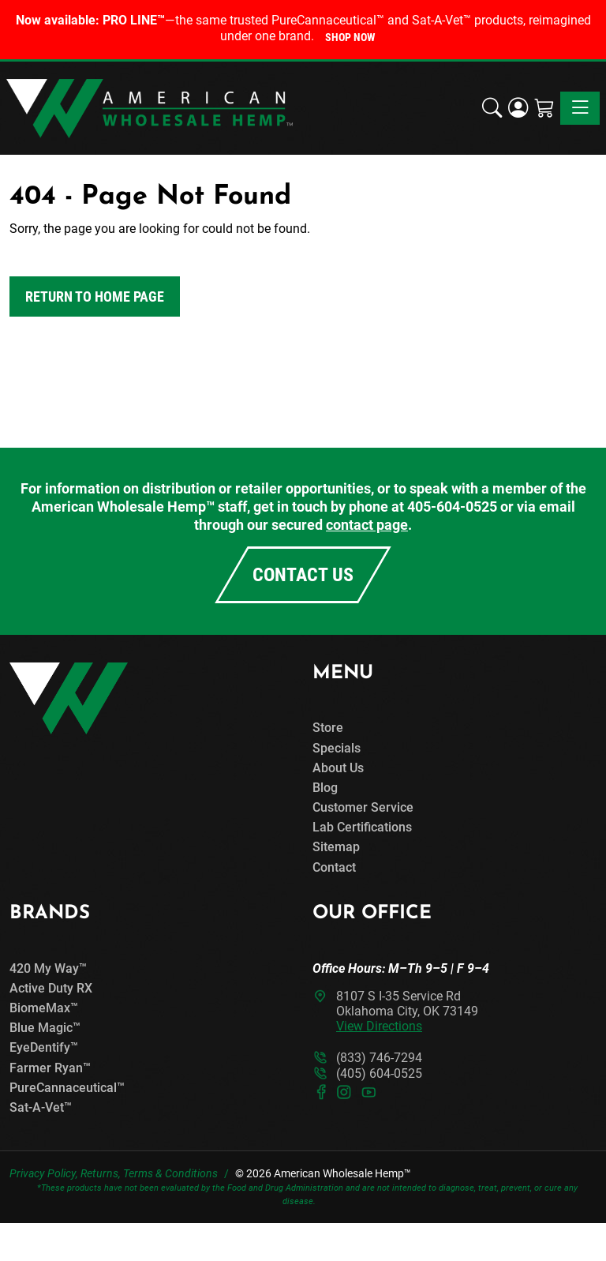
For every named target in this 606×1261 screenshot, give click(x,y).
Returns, (100, 1173)
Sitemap (336, 846)
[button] (492, 108)
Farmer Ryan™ (50, 1067)
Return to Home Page (94, 296)
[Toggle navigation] (580, 108)
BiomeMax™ (43, 1007)
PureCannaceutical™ (67, 1087)
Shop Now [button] (350, 37)
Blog (325, 787)
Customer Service (362, 807)
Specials (336, 748)
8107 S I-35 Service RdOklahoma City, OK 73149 (407, 1011)
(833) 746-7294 (379, 1057)
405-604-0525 (452, 506)
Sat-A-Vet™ (40, 1107)
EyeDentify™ (43, 1047)
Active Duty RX (50, 988)
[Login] (518, 108)
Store (327, 727)
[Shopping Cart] (544, 108)
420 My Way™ (48, 968)
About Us (338, 767)
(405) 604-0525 (379, 1073)
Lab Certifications (362, 827)
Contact (334, 867)
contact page (367, 524)
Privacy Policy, (43, 1173)
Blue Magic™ (44, 1027)
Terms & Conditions (170, 1173)
